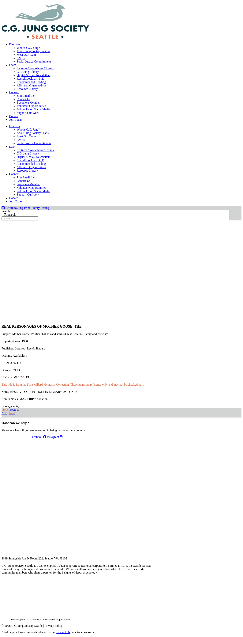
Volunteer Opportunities (31, 106)
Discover (14, 44)
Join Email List (26, 95)
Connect (14, 92)
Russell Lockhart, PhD (30, 78)
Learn (12, 65)
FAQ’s (21, 58)
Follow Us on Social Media (33, 109)
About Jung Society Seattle (33, 51)
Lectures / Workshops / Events (35, 68)
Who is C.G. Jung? (28, 47)
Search (6, 211)
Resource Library (27, 88)
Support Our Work (28, 112)
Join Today (15, 119)
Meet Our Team (26, 54)
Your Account (178, 3)
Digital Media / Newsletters (33, 75)
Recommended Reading (31, 82)
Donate (13, 116)
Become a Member (28, 102)
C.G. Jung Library (28, 71)
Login (226, 3)
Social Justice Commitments (34, 61)
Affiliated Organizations (31, 85)
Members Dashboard (204, 3)
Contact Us (23, 99)
